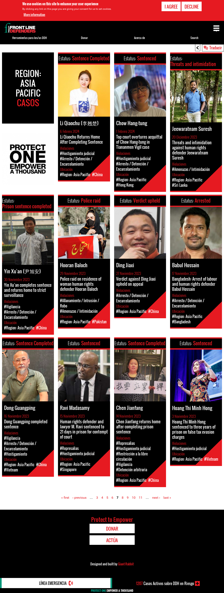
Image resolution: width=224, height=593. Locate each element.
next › (156, 498)
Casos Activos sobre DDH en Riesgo (165, 583)
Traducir (215, 47)
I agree (171, 6)
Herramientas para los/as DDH (29, 38)
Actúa (112, 540)
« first (65, 498)
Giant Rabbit (126, 564)
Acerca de (139, 38)
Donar (84, 38)
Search (194, 38)
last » (167, 498)
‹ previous (79, 498)
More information (34, 14)
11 (140, 498)
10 (133, 498)
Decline (192, 6)
